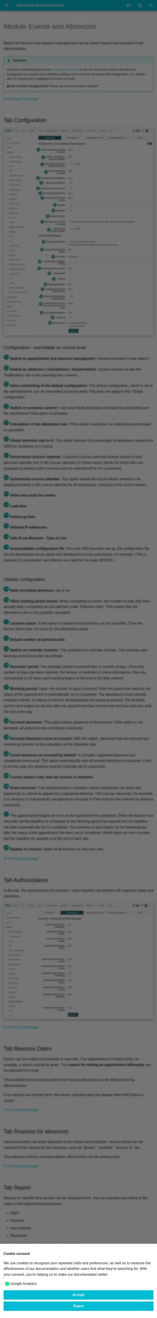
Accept (78, 1295)
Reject (78, 1306)
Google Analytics (23, 1284)
